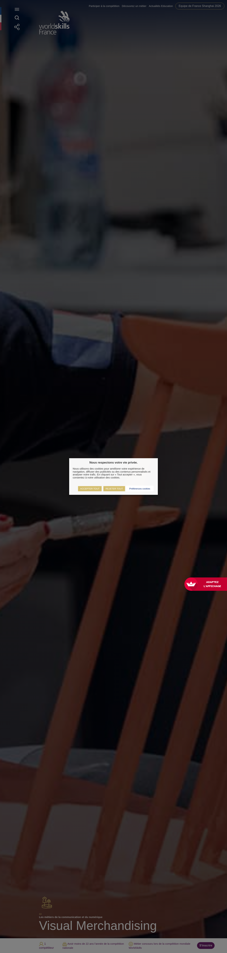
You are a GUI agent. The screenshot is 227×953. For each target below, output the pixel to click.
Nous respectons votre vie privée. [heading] (113, 462)
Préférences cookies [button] (139, 488)
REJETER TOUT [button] (114, 488)
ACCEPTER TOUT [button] (89, 488)
